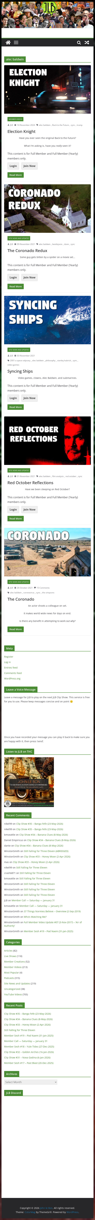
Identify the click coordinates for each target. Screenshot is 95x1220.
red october (70, 476)
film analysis (58, 476)
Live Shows (10, 956)
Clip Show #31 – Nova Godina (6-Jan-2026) (27, 1057)
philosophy (50, 360)
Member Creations (14, 961)
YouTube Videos (13, 994)
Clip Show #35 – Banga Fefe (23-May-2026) (39, 823)
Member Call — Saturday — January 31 (33, 900)
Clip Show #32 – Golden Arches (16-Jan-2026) (29, 1052)
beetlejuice (57, 244)
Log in (7, 662)
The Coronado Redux (27, 250)
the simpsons (48, 592)
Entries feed (11, 667)
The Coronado (20, 599)
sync (73, 125)
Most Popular (11, 972)
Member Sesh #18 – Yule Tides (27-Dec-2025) (29, 1046)
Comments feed (13, 673)
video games (13, 364)
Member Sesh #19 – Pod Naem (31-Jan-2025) (48, 931)
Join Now (29, 166)
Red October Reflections (30, 482)
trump (79, 125)
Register (8, 656)
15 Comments (42, 587)
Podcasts (9, 978)
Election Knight (21, 131)
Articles (8, 950)
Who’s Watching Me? (35, 916)
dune (66, 244)
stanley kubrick (64, 360)
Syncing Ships (20, 371)
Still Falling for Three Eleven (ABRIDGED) (46, 851)
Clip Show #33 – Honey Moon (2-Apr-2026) (47, 856)
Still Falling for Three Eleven (31, 867)
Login (13, 166)
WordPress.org (12, 678)
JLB (11, 125)
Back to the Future (60, 125)
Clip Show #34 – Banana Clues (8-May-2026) (43, 834)
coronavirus (28, 592)
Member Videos (15, 119)
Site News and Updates (19, 238)
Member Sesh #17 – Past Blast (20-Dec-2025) (28, 1063)
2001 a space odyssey (20, 360)
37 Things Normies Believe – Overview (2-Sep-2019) (52, 911)
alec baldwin (44, 125)
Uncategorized (12, 989)
